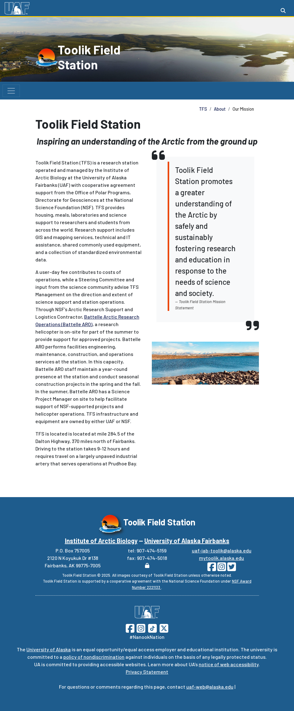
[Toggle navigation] (11, 91)
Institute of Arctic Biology (101, 540)
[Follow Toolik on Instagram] (221, 568)
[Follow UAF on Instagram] (140, 627)
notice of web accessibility (229, 664)
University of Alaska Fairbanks (186, 540)
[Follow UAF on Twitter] (164, 627)
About (220, 109)
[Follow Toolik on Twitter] (231, 568)
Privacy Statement (147, 672)
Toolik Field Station (89, 57)
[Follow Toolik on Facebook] (211, 568)
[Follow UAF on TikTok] (152, 627)
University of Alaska (48, 649)
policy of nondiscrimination (93, 657)
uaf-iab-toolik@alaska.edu (221, 550)
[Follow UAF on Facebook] (130, 627)
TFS (203, 109)
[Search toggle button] (283, 10)
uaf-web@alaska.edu (209, 687)
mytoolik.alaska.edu (221, 558)
